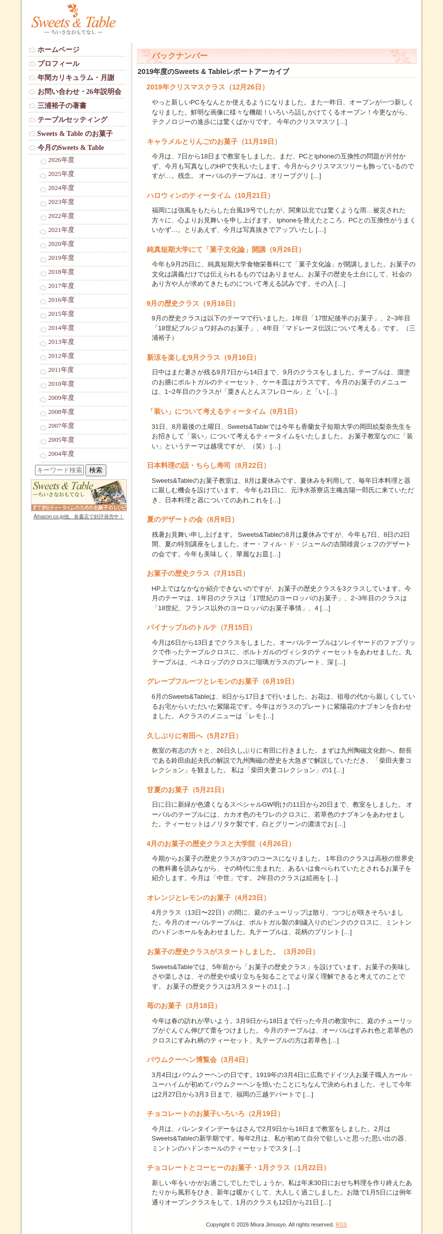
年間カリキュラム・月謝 (75, 77)
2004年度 (61, 453)
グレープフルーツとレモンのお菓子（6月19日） (222, 681)
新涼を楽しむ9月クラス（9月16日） (203, 357)
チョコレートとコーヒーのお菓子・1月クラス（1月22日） (238, 1168)
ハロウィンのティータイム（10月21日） (210, 195)
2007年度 (61, 425)
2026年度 (61, 159)
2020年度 (61, 243)
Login (36, 526)
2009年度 (61, 397)
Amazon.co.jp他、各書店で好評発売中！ (78, 516)
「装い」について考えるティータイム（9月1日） (224, 411)
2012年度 (61, 355)
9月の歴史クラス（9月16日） (193, 303)
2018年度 (61, 271)
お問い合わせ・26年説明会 (79, 91)
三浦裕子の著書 (61, 105)
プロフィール (58, 63)
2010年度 (61, 383)
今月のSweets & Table (70, 147)
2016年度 (61, 299)
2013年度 (61, 341)
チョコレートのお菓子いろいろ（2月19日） (215, 1114)
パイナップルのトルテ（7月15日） (201, 627)
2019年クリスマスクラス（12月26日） (208, 87)
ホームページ (58, 49)
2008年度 (61, 411)
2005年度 (61, 439)
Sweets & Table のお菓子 (75, 133)
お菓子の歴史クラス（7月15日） (198, 573)
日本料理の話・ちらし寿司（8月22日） (208, 465)
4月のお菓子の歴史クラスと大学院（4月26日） (221, 844)
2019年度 (61, 257)
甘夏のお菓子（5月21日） (187, 790)
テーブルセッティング (72, 119)
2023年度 (61, 201)
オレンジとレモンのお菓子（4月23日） (208, 898)
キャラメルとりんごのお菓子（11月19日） (214, 141)
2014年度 (61, 327)
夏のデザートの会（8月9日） (193, 519)
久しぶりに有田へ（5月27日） (194, 736)
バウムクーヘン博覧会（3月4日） (200, 1060)
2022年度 (61, 215)
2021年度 (61, 229)
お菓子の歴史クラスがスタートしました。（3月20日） (233, 952)
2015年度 (61, 313)
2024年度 (61, 187)
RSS (341, 1225)
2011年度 (61, 369)
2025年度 (61, 173)
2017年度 (61, 285)
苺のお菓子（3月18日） (184, 1006)
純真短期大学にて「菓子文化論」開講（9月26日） (226, 249)
